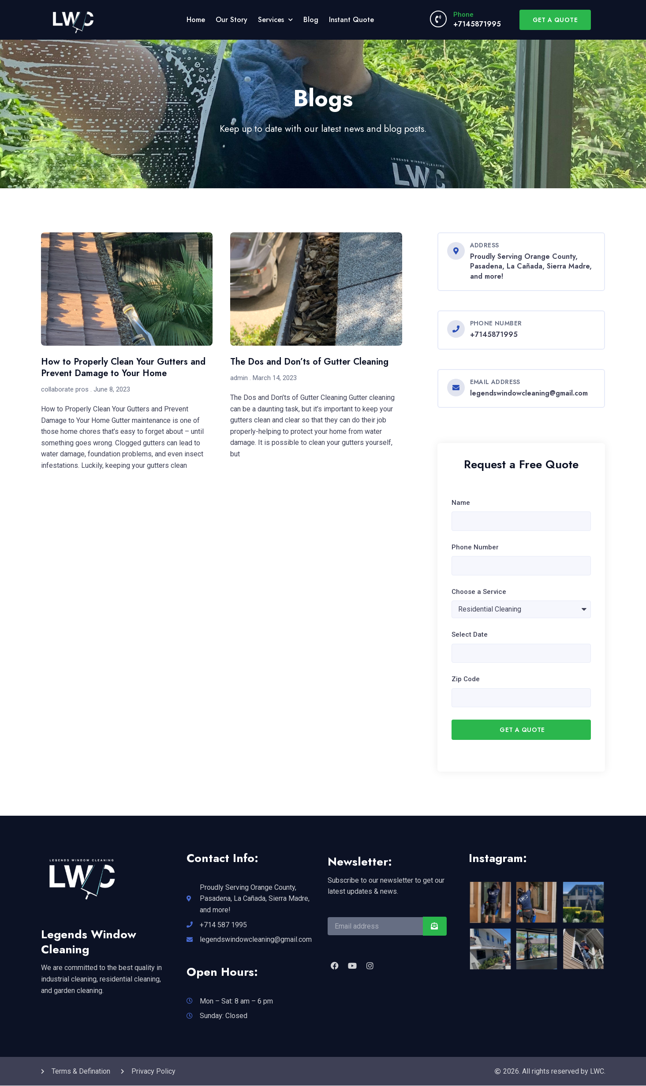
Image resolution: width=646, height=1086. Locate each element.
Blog (310, 20)
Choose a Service (479, 592)
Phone (463, 15)
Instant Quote (351, 20)
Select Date (470, 634)
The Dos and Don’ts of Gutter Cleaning (309, 361)
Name (461, 503)
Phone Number (475, 547)
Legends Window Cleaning (88, 942)
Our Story (231, 20)
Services (275, 19)
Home (196, 20)
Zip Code (466, 679)
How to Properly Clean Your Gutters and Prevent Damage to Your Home (123, 367)
